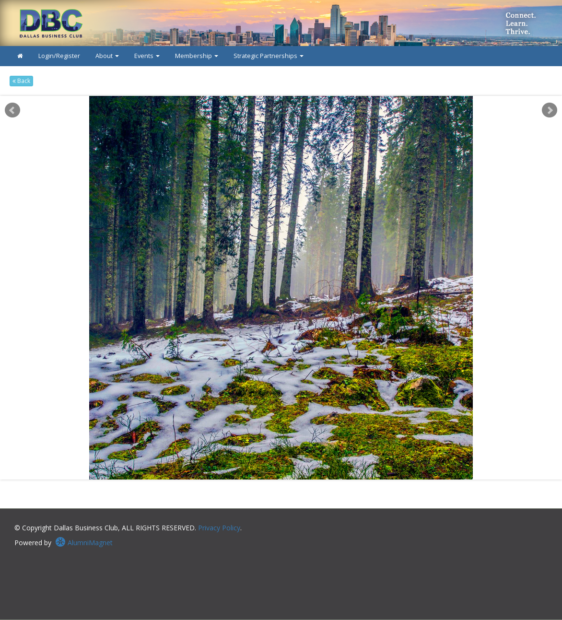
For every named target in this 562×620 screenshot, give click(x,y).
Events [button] (147, 56)
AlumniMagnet (84, 542)
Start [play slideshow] (277, 103)
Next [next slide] (549, 110)
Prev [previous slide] (12, 110)
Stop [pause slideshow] (285, 103)
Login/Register (59, 56)
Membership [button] (196, 56)
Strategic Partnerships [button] (269, 56)
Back (21, 81)
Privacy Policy (219, 527)
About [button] (107, 56)
